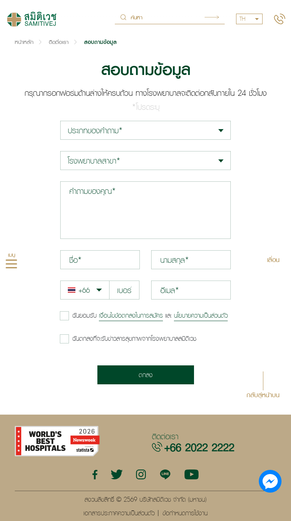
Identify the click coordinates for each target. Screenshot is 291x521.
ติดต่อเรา (59, 42)
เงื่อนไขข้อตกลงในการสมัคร (131, 315)
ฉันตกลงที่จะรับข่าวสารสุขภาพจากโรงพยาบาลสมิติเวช (134, 338)
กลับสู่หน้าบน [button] (263, 394)
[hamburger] (11, 265)
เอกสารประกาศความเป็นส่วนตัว (119, 513)
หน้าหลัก (24, 42)
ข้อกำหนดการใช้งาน (185, 513)
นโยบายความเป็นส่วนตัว (201, 315)
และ (150, 315)
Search (212, 17)
